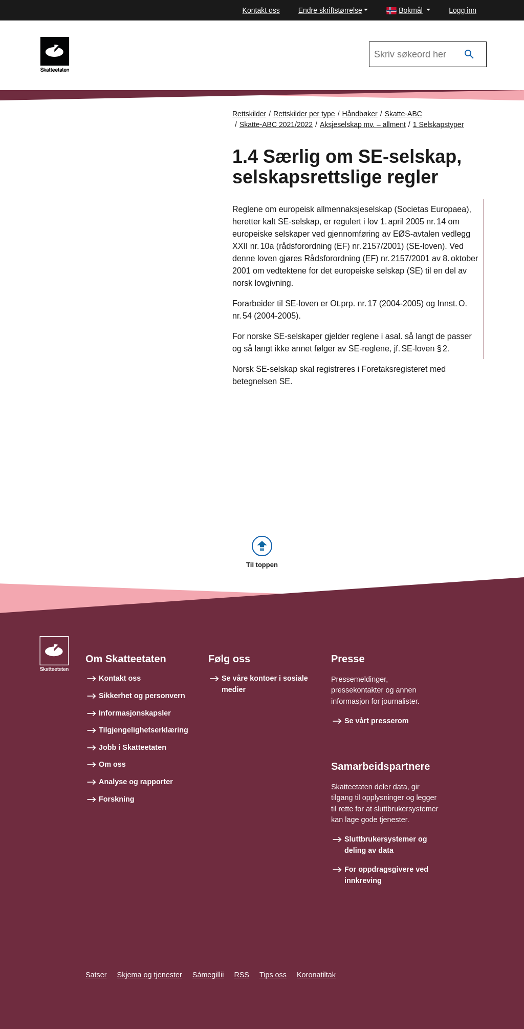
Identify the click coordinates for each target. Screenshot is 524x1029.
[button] (408, 10)
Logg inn (462, 10)
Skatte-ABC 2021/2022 (123, 41)
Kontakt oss (261, 10)
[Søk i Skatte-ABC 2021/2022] (428, 54)
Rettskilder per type (304, 114)
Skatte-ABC (403, 114)
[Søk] (469, 55)
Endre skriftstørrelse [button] (330, 10)
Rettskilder (249, 114)
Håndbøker (360, 114)
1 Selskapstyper (438, 124)
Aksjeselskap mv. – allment (363, 124)
